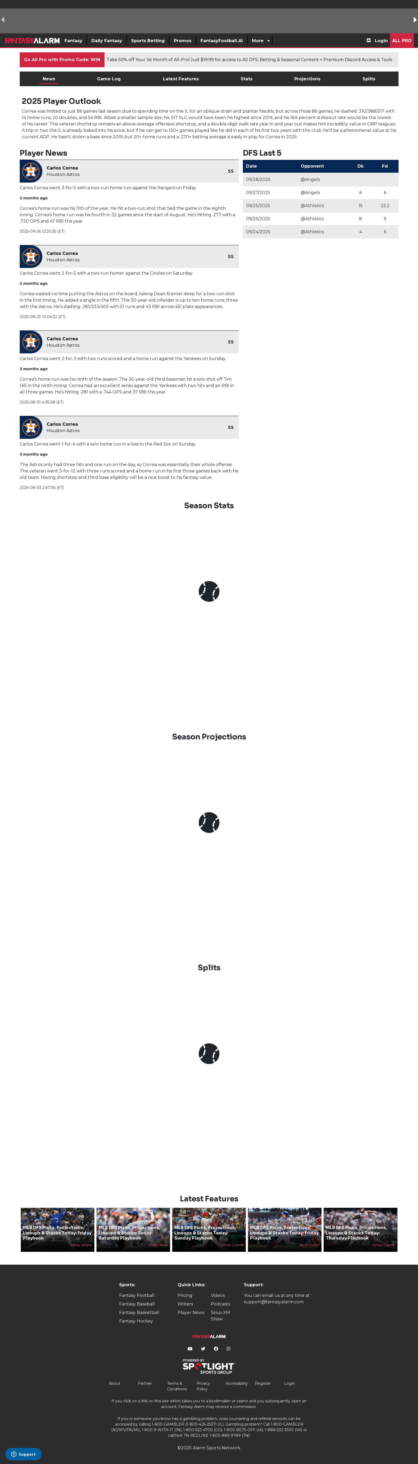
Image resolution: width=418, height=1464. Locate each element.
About (114, 1383)
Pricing (185, 1295)
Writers (185, 1304)
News (49, 78)
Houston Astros (63, 174)
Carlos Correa (62, 168)
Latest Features (181, 78)
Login (381, 40)
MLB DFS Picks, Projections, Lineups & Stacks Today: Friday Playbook (57, 1233)
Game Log (109, 78)
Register (263, 1383)
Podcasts (220, 1304)
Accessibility (237, 1383)
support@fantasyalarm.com (274, 1301)
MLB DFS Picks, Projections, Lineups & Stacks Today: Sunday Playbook (205, 1233)
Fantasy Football (137, 1295)
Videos (218, 1295)
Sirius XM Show (220, 1315)
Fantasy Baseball (137, 1304)
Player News (191, 1312)
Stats (246, 78)
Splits (369, 78)
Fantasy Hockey (136, 1321)
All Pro (402, 40)
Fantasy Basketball (139, 1312)
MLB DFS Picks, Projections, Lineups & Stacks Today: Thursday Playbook (356, 1233)
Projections (307, 78)
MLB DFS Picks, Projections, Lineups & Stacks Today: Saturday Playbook (129, 1233)
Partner (145, 1383)
